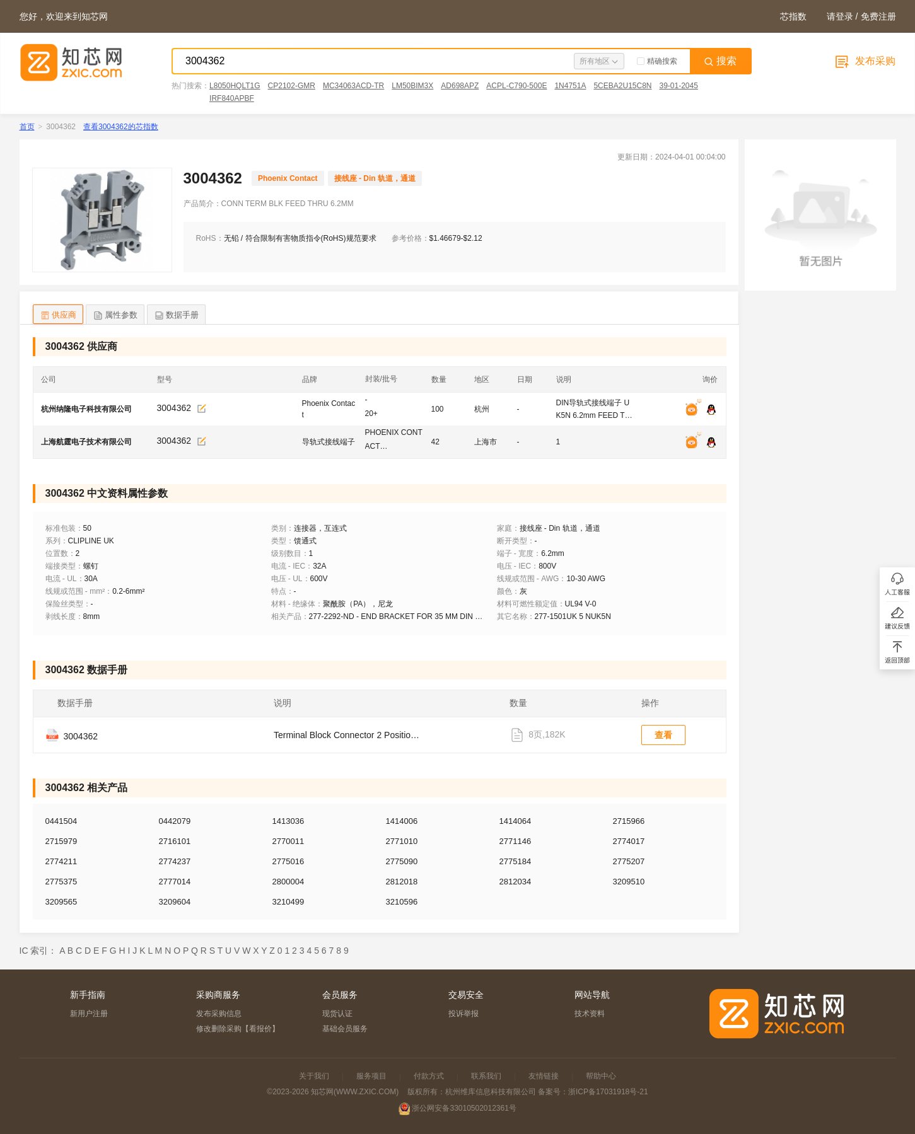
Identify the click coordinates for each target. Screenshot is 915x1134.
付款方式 (429, 1076)
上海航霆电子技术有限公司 (86, 441)
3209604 (175, 901)
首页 (27, 126)
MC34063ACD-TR (353, 85)
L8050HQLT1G (234, 85)
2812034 (515, 881)
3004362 (174, 408)
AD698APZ (460, 85)
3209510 (629, 881)
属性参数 (115, 315)
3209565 (61, 901)
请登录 (840, 16)
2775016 (288, 861)
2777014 (175, 881)
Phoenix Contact (288, 178)
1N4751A (570, 85)
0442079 (175, 821)
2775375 (61, 881)
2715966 (629, 821)
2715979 (61, 841)
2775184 (515, 861)
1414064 (515, 821)
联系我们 (486, 1076)
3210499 (288, 901)
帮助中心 (601, 1076)
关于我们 (314, 1076)
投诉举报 (463, 1013)
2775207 (629, 861)
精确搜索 (657, 61)
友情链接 (543, 1076)
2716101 (175, 841)
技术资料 (589, 1013)
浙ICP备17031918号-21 (608, 1091)
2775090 (402, 861)
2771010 (402, 841)
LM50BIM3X (412, 85)
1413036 (288, 821)
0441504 (61, 821)
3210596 (402, 901)
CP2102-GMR (291, 85)
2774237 (175, 861)
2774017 (629, 841)
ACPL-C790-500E (516, 85)
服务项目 (371, 1076)
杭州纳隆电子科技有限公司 (86, 409)
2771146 (515, 841)
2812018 (402, 881)
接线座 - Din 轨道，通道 (375, 178)
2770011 (288, 841)
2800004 (288, 881)
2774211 (61, 861)
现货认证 (337, 1013)
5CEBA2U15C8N (622, 85)
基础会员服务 (345, 1028)
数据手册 (176, 315)
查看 (663, 735)
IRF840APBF (231, 98)
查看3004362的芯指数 (120, 126)
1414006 (402, 821)
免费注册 (878, 16)
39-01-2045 (678, 85)
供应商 (58, 315)
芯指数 (793, 16)
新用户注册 (89, 1013)
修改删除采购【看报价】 (237, 1028)
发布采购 (863, 60)
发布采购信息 (219, 1013)
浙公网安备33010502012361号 (464, 1108)
